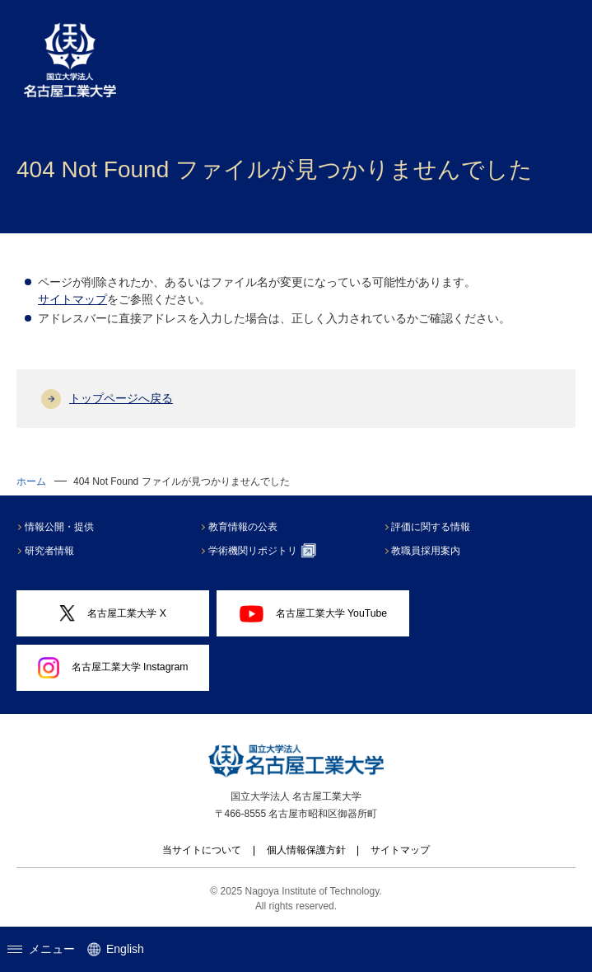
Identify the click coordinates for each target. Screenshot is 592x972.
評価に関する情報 (432, 527)
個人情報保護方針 (306, 850)
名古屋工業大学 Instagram (113, 668)
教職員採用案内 (427, 550)
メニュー (40, 949)
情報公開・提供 (60, 527)
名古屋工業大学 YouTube (314, 613)
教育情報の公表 (243, 527)
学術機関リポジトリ (263, 550)
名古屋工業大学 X (112, 613)
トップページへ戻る (121, 398)
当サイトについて (201, 850)
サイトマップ (72, 299)
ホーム (31, 481)
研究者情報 (50, 550)
